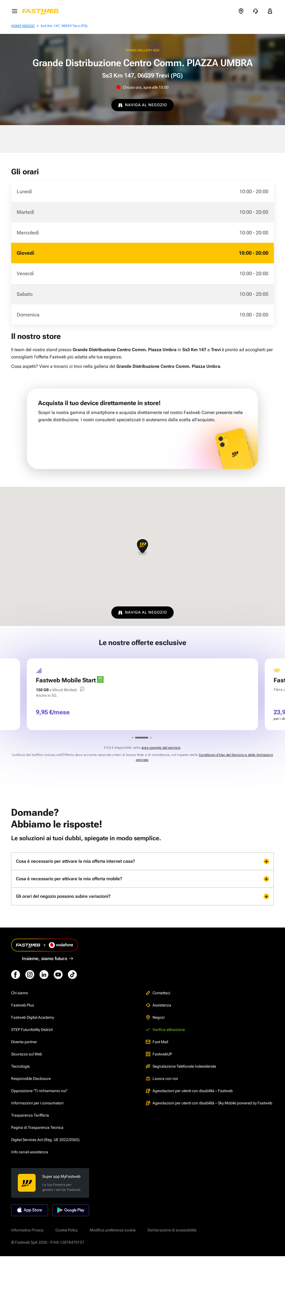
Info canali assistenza (29, 1152)
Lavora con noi (162, 1078)
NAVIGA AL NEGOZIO (142, 105)
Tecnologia (20, 1066)
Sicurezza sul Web (26, 1054)
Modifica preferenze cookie (113, 1230)
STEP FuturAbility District (32, 1029)
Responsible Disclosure (31, 1078)
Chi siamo (19, 993)
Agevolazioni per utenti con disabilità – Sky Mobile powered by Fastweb (209, 1103)
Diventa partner (24, 1042)
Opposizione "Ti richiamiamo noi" (39, 1091)
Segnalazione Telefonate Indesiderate (181, 1066)
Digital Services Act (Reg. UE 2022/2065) (45, 1139)
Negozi (155, 1017)
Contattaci (158, 993)
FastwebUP (159, 1054)
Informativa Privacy (27, 1230)
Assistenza (158, 1005)
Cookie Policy (66, 1230)
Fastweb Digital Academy (32, 1017)
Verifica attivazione (165, 1029)
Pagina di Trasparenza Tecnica (37, 1127)
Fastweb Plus (22, 1005)
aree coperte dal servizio (160, 748)
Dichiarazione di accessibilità (172, 1230)
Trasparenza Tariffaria (30, 1115)
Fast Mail (157, 1042)
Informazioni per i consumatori (37, 1103)
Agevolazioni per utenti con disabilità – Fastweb (189, 1091)
